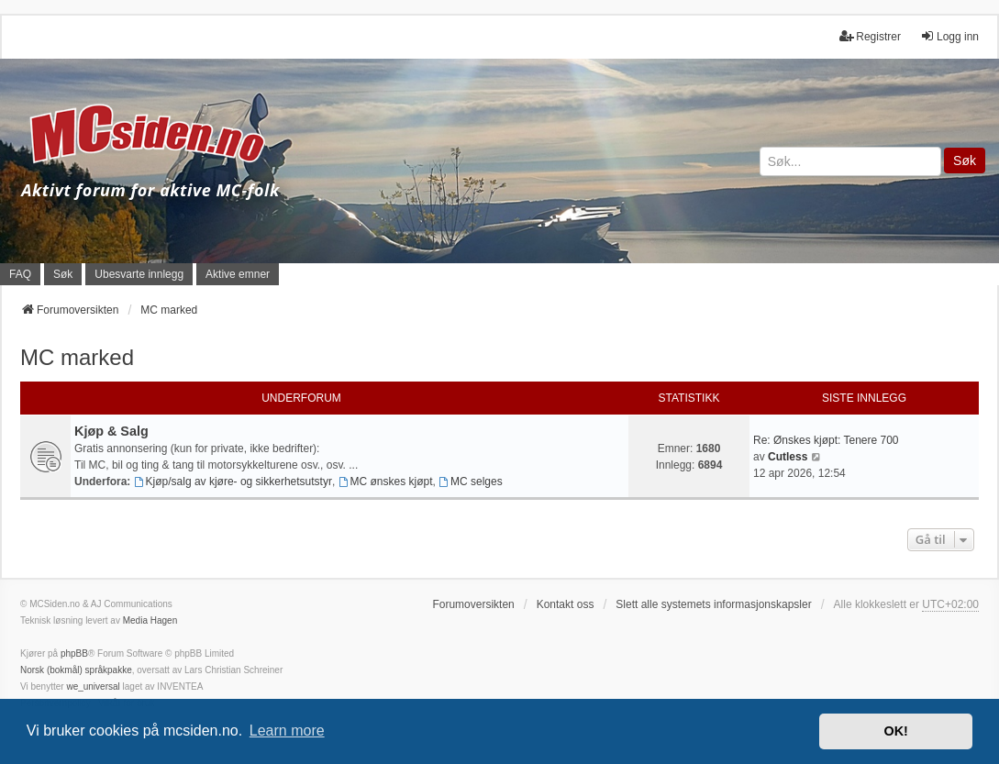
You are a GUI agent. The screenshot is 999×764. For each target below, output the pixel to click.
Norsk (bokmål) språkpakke (76, 670)
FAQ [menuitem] (20, 274)
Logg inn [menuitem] (949, 36)
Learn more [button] (287, 730)
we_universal (92, 686)
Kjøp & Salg (111, 431)
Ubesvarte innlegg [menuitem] (138, 274)
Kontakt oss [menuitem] (565, 604)
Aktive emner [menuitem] (237, 274)
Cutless (787, 456)
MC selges (470, 481)
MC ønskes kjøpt (386, 481)
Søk (964, 160)
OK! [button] (895, 731)
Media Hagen (150, 620)
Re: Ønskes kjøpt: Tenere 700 (826, 440)
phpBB (74, 653)
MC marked (77, 357)
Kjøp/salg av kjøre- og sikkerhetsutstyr (233, 481)
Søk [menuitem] (62, 274)
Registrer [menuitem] (870, 36)
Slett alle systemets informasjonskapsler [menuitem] (713, 604)
